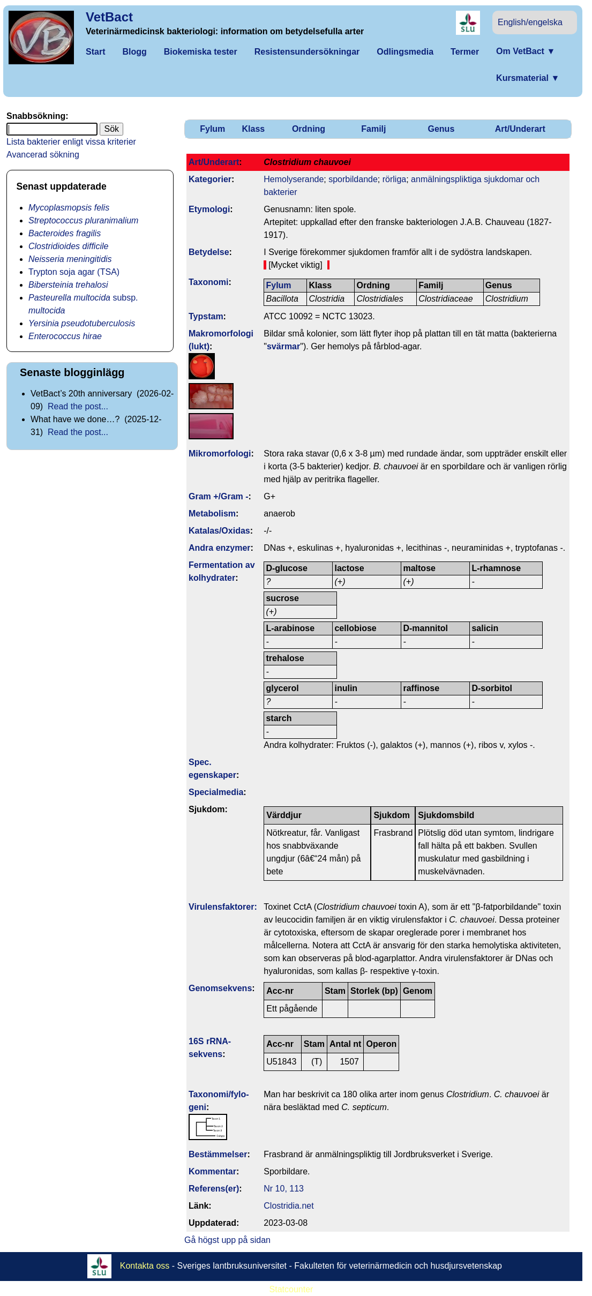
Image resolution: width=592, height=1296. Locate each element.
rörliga (394, 179)
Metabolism (212, 513)
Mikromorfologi (220, 453)
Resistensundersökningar (307, 51)
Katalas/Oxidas (219, 530)
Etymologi (209, 209)
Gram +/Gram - (219, 496)
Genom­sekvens (220, 988)
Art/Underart (520, 128)
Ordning (308, 128)
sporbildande (353, 179)
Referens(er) (214, 1188)
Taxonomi (208, 282)
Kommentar (212, 1171)
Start (95, 51)
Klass (253, 128)
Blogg (134, 51)
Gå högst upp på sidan (227, 1240)
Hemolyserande (294, 179)
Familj (373, 128)
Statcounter (291, 1289)
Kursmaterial (527, 78)
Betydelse (209, 252)
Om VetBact (525, 51)
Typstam (206, 316)
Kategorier (210, 179)
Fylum (212, 128)
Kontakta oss (145, 1265)
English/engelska (530, 22)
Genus (441, 128)
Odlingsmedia (405, 51)
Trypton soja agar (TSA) (73, 271)
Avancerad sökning (42, 154)
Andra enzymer (220, 547)
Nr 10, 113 (284, 1188)
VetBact (109, 17)
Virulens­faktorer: (223, 906)
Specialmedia (216, 792)
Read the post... (78, 406)
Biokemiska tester (200, 51)
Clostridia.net (288, 1205)
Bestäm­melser (218, 1154)
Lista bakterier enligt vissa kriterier (71, 141)
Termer (465, 51)
